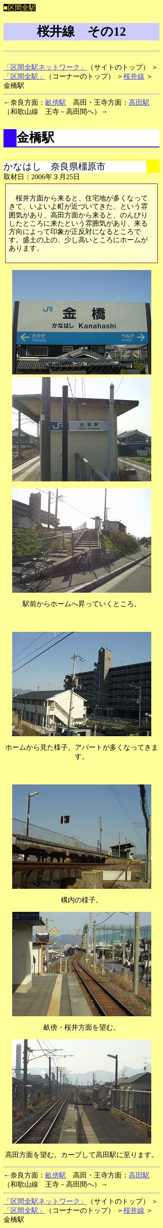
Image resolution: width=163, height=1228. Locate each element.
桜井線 (133, 76)
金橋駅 (35, 137)
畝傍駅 (55, 102)
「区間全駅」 (24, 76)
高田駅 (139, 102)
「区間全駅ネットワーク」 (45, 67)
